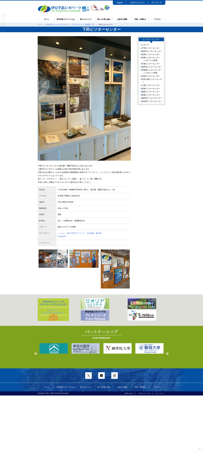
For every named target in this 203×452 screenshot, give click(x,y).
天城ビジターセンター (151, 64)
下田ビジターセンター (151, 48)
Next (167, 353)
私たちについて (86, 19)
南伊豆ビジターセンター (152, 98)
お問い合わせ (129, 393)
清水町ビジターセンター (152, 101)
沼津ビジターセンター (151, 76)
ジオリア (145, 45)
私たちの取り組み (103, 19)
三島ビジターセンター (151, 85)
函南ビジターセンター (151, 92)
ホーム (46, 19)
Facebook (62, 236)
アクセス (157, 19)
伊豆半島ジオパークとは (66, 19)
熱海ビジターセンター (151, 95)
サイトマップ (156, 3)
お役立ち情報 (122, 19)
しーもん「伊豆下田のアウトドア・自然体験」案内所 (80, 233)
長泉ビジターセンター (151, 88)
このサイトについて (137, 3)
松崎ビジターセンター (151, 54)
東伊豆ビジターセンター (152, 51)
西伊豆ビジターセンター (152, 67)
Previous (35, 353)
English (120, 3)
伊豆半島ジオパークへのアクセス (57, 24)
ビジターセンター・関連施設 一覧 (83, 24)
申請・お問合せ (140, 19)
